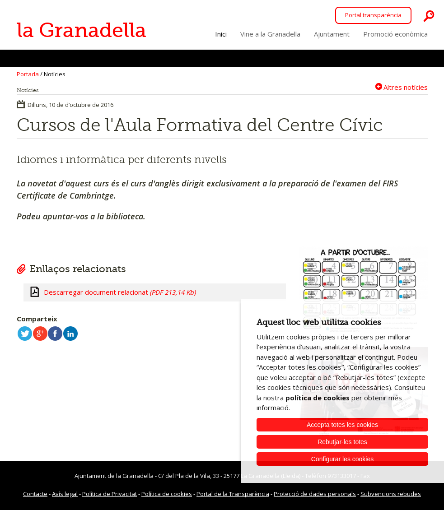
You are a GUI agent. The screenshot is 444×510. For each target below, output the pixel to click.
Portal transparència (373, 15)
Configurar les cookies (342, 459)
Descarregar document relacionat (120, 292)
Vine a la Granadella (270, 33)
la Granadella (81, 30)
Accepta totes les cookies (342, 424)
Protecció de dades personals (315, 494)
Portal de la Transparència (232, 494)
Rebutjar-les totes (342, 441)
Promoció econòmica (395, 33)
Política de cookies (166, 494)
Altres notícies (405, 87)
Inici (221, 33)
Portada (28, 74)
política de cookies (317, 397)
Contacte (35, 494)
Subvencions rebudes (390, 494)
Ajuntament (332, 33)
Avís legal (65, 494)
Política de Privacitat (109, 494)
